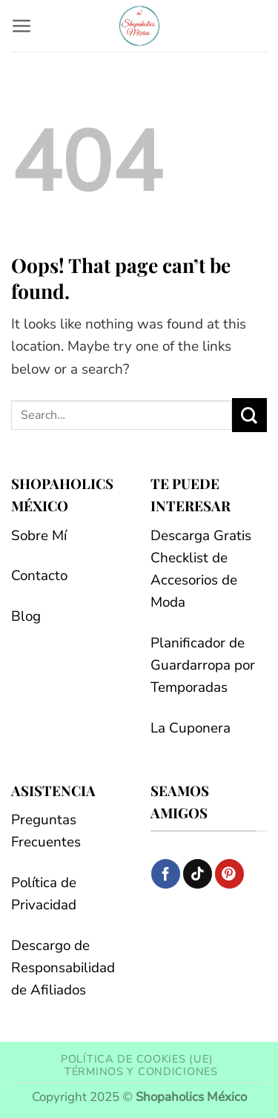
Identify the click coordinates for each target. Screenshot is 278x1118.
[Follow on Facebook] (165, 873)
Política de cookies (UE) (137, 1058)
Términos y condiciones (141, 1071)
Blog (26, 616)
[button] (22, 26)
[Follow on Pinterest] (229, 873)
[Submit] (249, 415)
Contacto (39, 575)
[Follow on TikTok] (197, 873)
